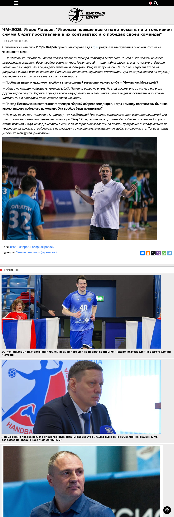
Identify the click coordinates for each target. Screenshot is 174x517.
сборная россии (43, 247)
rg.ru (96, 47)
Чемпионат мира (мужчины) (36, 252)
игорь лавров (20, 247)
